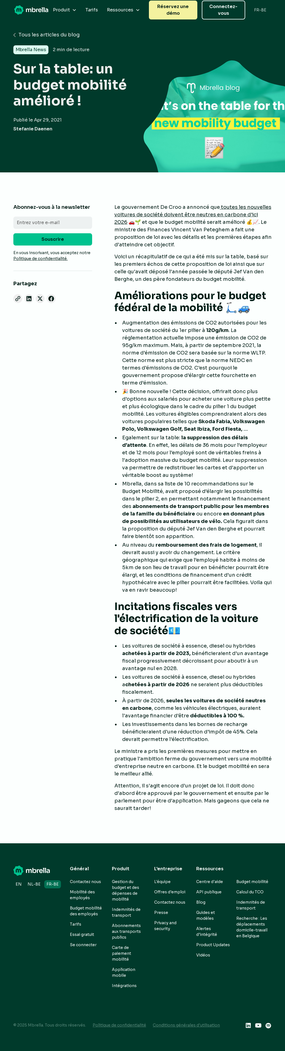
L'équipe (162, 881)
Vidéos (203, 955)
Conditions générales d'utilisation (186, 1025)
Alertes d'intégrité (206, 931)
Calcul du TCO (250, 891)
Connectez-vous (223, 10)
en (19, 884)
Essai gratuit (82, 934)
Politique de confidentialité (119, 1025)
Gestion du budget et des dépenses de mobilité (125, 890)
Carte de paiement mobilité (121, 953)
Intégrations (124, 985)
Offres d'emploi (169, 891)
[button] (64, 10)
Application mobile (123, 972)
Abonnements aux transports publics (126, 931)
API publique (209, 891)
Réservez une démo (173, 10)
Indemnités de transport (126, 912)
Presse (161, 912)
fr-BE (52, 884)
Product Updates (213, 944)
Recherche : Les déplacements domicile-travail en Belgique (251, 927)
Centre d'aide (209, 881)
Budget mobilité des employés (86, 911)
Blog (200, 902)
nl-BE (34, 884)
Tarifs (91, 10)
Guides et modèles (205, 915)
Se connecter (83, 944)
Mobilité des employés (82, 894)
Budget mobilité (252, 881)
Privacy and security (165, 925)
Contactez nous (85, 881)
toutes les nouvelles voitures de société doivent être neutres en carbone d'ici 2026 (192, 214)
